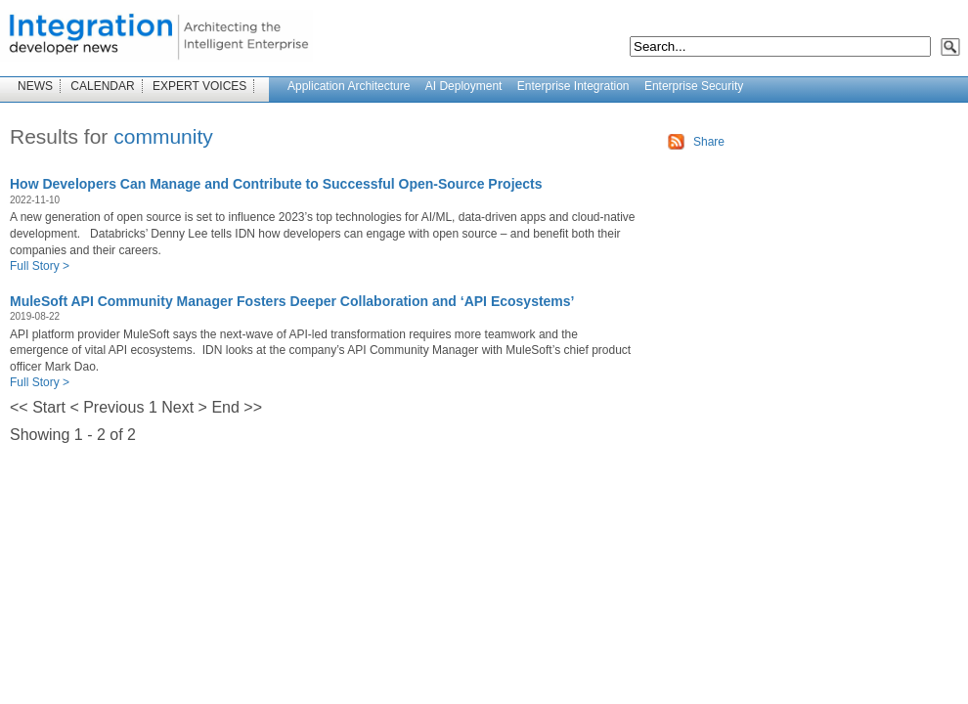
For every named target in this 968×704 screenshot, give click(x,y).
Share (709, 142)
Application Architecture (348, 86)
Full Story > (39, 266)
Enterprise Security (693, 86)
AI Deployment (464, 86)
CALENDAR (102, 86)
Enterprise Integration (573, 86)
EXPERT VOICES (199, 86)
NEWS (35, 86)
